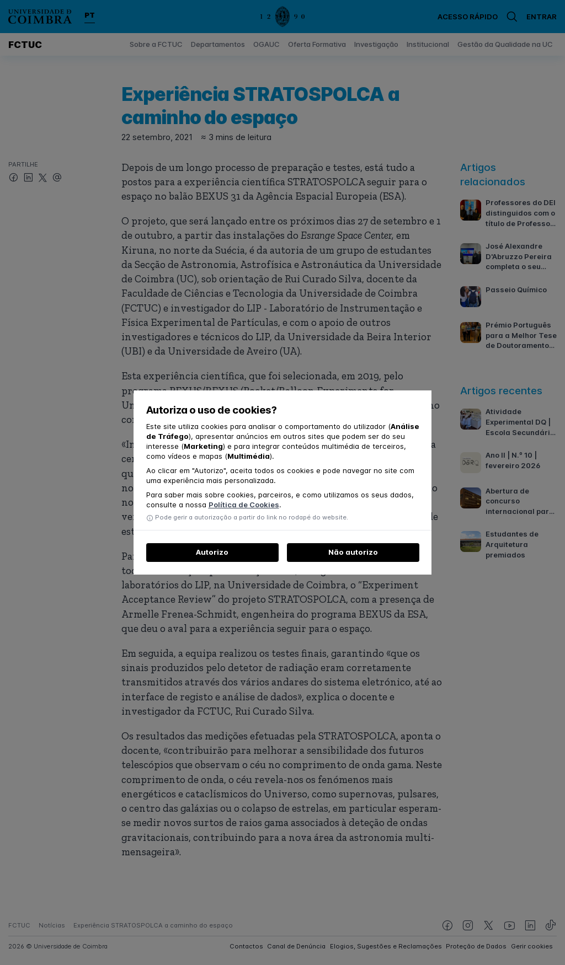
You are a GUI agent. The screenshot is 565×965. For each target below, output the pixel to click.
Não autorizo (353, 552)
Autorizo (212, 552)
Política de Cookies (244, 504)
